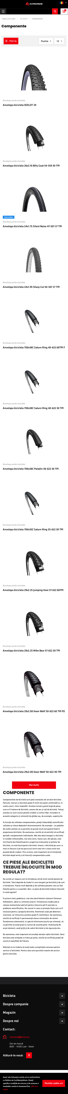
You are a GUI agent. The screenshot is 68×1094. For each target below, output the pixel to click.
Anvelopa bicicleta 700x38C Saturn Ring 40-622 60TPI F (34, 347)
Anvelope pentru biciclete (14, 100)
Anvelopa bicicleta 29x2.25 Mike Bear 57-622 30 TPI (31, 650)
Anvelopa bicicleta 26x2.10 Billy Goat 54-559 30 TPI (31, 165)
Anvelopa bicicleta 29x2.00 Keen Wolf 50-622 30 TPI (32, 771)
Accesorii (23, 18)
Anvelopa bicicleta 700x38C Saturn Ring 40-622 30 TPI (33, 408)
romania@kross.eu (19, 1037)
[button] (63, 2)
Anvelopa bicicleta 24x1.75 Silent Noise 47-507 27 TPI (32, 226)
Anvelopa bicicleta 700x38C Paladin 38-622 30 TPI (31, 468)
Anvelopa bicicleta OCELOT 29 (19, 105)
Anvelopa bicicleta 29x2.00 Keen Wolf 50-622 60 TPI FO (34, 711)
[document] (34, 1083)
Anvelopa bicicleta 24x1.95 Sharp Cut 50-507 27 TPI (31, 287)
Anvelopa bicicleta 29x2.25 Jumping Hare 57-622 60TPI (33, 590)
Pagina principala (8, 18)
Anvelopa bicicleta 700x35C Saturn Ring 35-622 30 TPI (33, 529)
